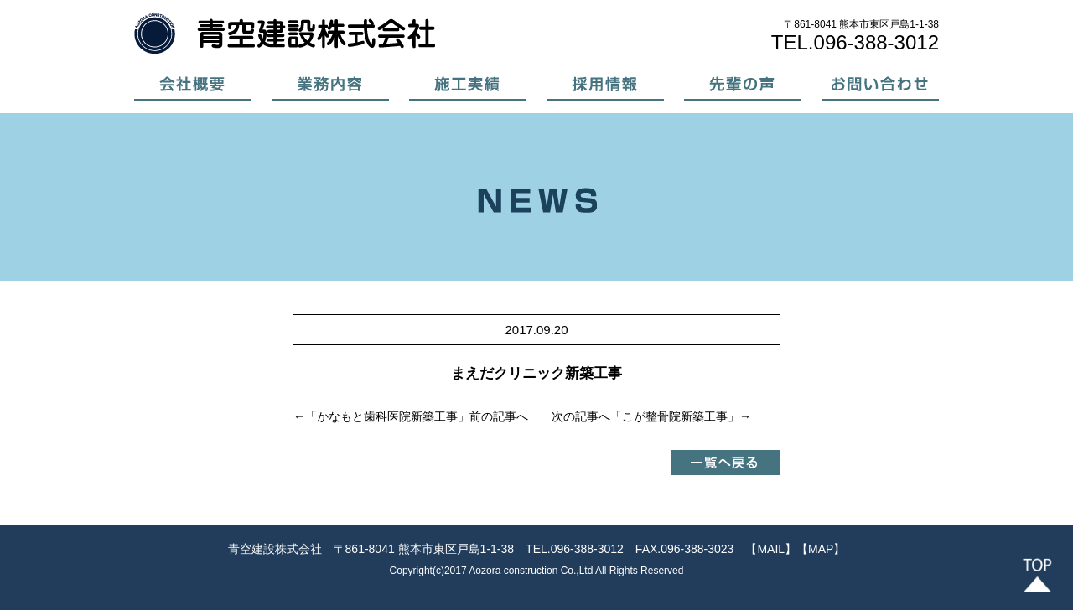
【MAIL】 (770, 549)
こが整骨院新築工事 (675, 416)
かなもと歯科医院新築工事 (387, 416)
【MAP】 (820, 549)
